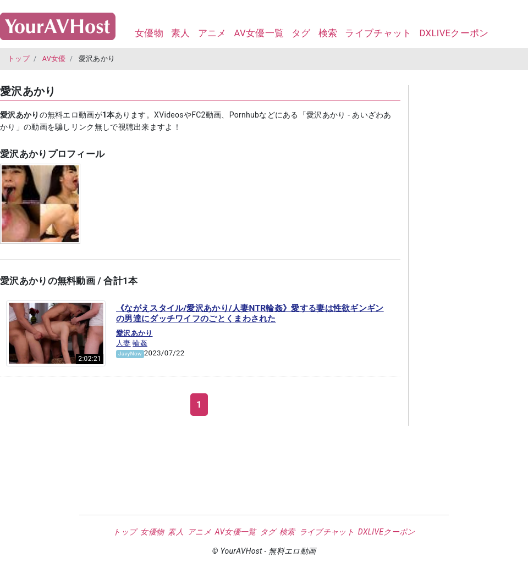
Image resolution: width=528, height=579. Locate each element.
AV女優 (54, 58)
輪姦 (140, 343)
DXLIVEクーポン (453, 32)
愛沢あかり (134, 333)
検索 (328, 32)
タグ (301, 32)
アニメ (212, 32)
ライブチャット (378, 32)
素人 (180, 32)
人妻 (123, 343)
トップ (19, 58)
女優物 (149, 32)
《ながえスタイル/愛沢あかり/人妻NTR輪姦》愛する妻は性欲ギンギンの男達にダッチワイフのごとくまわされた (250, 313)
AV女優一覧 (259, 32)
